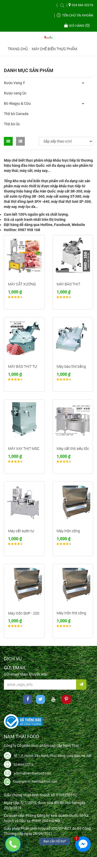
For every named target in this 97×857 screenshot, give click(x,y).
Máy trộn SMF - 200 (23, 613)
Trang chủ (18, 49)
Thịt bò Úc (12, 124)
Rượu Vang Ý (14, 83)
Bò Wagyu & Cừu (17, 103)
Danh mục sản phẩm (28, 70)
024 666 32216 (81, 5)
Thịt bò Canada (16, 114)
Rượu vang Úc (15, 93)
